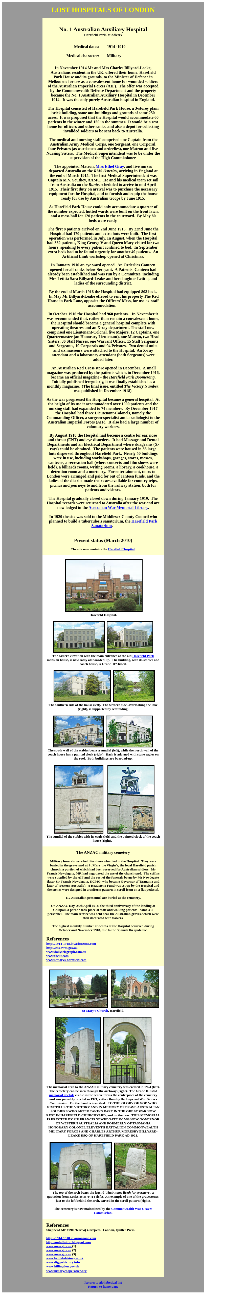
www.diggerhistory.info (63, 1262)
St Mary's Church (95, 1010)
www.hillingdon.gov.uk (62, 1266)
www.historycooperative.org (66, 1271)
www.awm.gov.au (59, 1246)
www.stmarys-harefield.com (66, 960)
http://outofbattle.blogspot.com (68, 1242)
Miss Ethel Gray (110, 166)
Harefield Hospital (121, 549)
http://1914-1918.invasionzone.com (71, 1238)
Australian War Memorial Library (118, 507)
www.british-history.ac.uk (64, 1258)
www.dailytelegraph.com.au (66, 952)
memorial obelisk (61, 1095)
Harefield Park (143, 656)
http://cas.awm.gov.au (62, 948)
